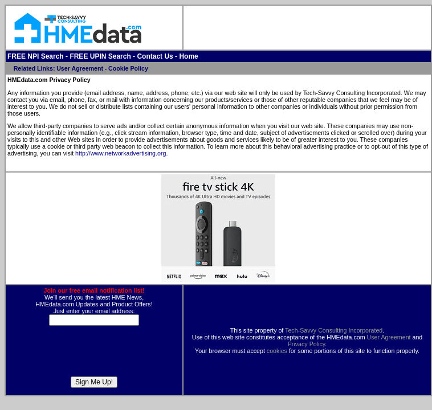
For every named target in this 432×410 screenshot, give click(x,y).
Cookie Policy (128, 68)
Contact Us (155, 56)
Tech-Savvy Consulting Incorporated (333, 330)
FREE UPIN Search (100, 56)
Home (188, 56)
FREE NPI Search (35, 56)
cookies (277, 350)
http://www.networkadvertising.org (120, 153)
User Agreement (79, 68)
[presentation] (94, 354)
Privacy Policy (306, 344)
